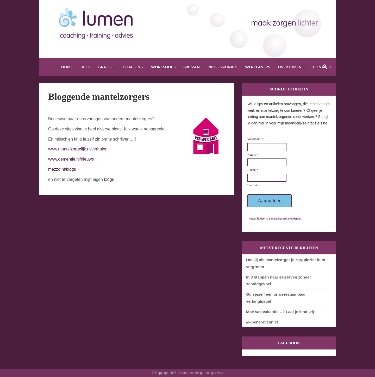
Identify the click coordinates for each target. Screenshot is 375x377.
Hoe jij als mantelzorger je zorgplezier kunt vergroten (285, 263)
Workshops (163, 67)
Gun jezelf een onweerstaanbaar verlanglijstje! (276, 297)
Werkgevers (257, 67)
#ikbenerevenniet (262, 322)
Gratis (106, 67)
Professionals (222, 67)
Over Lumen (291, 67)
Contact (322, 67)
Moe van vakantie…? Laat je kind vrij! (281, 311)
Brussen (191, 67)
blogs (109, 179)
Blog (85, 67)
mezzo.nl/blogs (62, 169)
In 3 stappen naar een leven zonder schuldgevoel (278, 280)
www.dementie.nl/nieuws (71, 159)
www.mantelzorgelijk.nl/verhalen (78, 149)
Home (67, 67)
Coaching (133, 67)
